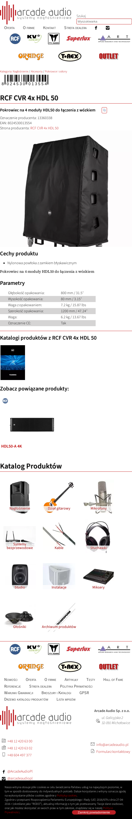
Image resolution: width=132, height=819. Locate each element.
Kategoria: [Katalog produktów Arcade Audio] (6, 71)
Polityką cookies (67, 795)
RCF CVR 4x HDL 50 (44, 128)
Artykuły (71, 679)
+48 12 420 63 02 (19, 748)
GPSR (84, 693)
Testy (90, 679)
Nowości (10, 679)
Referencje (12, 686)
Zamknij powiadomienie (94, 812)
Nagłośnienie (20, 71)
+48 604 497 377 (19, 755)
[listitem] (32, 398)
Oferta (9, 28)
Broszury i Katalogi (56, 693)
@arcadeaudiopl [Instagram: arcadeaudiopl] (20, 778)
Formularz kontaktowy (113, 751)
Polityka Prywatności (76, 686)
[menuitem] (9, 28)
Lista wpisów (66, 699)
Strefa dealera (75, 28)
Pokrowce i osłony (56, 71)
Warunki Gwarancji (18, 693)
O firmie (29, 28)
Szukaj (81, 16)
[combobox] (104, 21)
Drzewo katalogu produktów (26, 699)
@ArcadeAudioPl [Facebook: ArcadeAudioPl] (20, 771)
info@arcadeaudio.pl (112, 744)
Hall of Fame (113, 679)
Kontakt (49, 28)
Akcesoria (36, 71)
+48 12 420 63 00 (19, 741)
